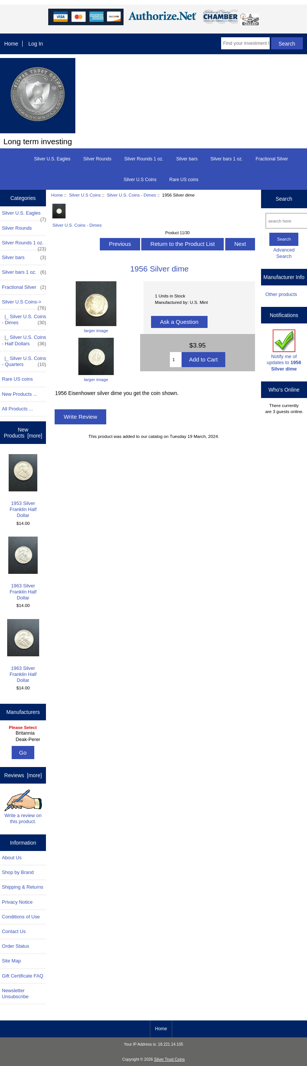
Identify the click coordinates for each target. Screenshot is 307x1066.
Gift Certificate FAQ (22, 976)
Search (284, 199)
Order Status (15, 946)
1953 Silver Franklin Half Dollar (23, 486)
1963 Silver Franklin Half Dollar (23, 569)
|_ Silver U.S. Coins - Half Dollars (24, 340)
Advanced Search (284, 253)
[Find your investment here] (245, 43)
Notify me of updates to (284, 350)
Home (11, 44)
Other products (281, 294)
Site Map (11, 961)
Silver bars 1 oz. (227, 159)
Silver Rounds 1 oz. (143, 159)
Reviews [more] (23, 775)
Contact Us (14, 931)
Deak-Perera (24, 740)
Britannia (24, 733)
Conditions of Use (21, 917)
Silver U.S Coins (85, 194)
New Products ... (19, 394)
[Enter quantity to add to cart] (176, 359)
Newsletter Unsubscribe (15, 993)
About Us (11, 857)
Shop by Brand (18, 872)
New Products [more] (23, 433)
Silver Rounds (97, 159)
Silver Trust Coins (169, 1059)
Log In (35, 44)
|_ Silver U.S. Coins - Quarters (24, 361)
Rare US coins (183, 179)
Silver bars (187, 159)
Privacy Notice (17, 902)
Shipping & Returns (22, 887)
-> (24, 304)
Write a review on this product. (23, 807)
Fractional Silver (272, 159)
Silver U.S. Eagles (52, 159)
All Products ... (17, 409)
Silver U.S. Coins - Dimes (131, 194)
